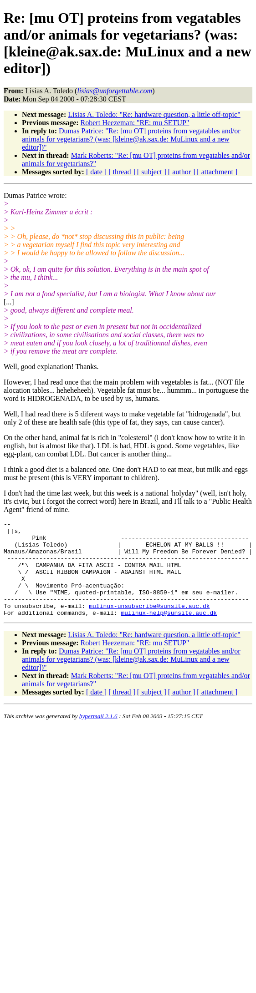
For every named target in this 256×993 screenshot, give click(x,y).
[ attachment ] (217, 172)
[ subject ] (151, 172)
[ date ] (96, 172)
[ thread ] (121, 172)
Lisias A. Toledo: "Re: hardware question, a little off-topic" (154, 114)
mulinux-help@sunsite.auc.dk (169, 632)
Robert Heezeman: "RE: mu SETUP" (135, 123)
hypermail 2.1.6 (98, 735)
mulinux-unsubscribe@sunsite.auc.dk (149, 623)
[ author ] (181, 172)
